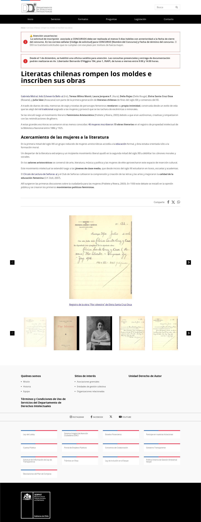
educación (121, 190)
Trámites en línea (71, 507)
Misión (26, 428)
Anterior (12, 309)
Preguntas (111, 19)
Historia (27, 433)
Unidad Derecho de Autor (145, 422)
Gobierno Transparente (156, 494)
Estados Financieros (113, 481)
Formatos (83, 19)
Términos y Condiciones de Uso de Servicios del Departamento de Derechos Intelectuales (43, 449)
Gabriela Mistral (29, 143)
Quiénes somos (31, 422)
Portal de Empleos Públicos (75, 494)
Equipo (26, 438)
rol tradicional (45, 156)
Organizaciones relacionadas (90, 438)
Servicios (55, 19)
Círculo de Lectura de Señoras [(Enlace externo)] (40, 220)
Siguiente (188, 309)
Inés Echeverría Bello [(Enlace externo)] (51, 143)
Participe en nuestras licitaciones (159, 481)
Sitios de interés (85, 422)
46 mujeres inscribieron (100, 171)
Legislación (140, 19)
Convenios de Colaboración (116, 494)
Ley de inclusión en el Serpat (117, 507)
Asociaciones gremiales (88, 428)
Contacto (169, 19)
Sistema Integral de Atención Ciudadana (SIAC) (76, 481)
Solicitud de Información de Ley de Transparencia (37, 507)
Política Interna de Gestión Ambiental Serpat (161, 507)
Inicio (30, 19)
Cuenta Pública (29, 494)
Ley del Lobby (29, 481)
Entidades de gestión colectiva (91, 433)
